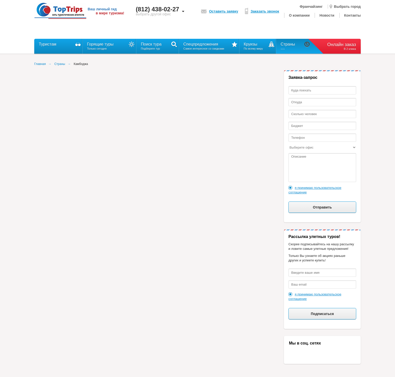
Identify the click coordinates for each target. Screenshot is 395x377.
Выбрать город (345, 7)
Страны (59, 64)
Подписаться (322, 314)
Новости (326, 15)
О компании (299, 15)
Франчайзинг (311, 7)
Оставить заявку (219, 11)
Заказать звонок (262, 11)
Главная (40, 64)
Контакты (352, 15)
